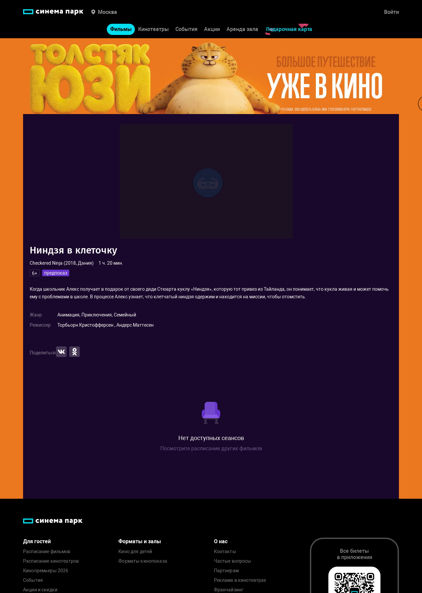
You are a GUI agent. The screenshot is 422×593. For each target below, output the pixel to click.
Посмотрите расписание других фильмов (211, 448)
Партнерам (226, 570)
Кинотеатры (153, 29)
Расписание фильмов (47, 551)
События (186, 29)
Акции (212, 29)
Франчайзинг (229, 589)
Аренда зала (242, 29)
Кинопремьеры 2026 (45, 570)
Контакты (225, 551)
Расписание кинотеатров (51, 561)
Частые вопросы (232, 561)
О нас (220, 541)
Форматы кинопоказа (142, 561)
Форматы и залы (139, 541)
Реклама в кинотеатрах (240, 580)
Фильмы (121, 29)
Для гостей (37, 541)
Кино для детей (135, 551)
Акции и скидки (40, 589)
